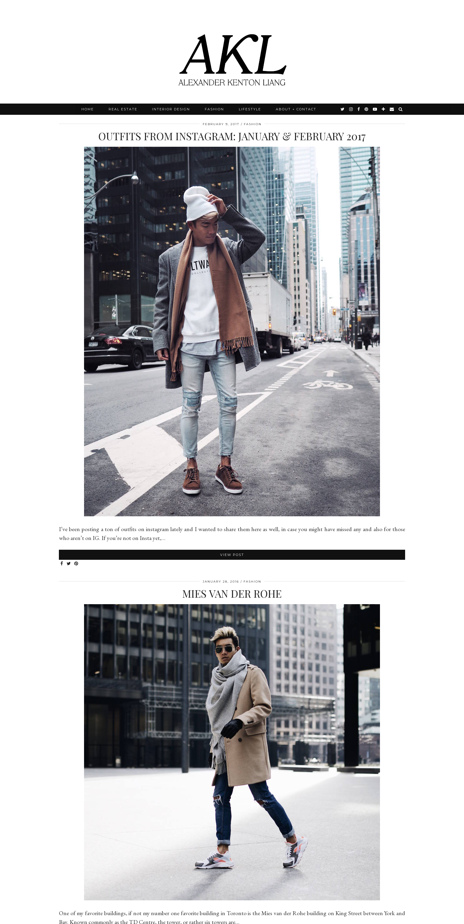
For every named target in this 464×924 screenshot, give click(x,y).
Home (87, 109)
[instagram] (351, 109)
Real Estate (123, 109)
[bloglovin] (384, 109)
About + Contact (296, 109)
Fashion (214, 109)
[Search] (401, 109)
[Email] (392, 109)
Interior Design (171, 109)
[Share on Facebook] (62, 563)
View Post (232, 555)
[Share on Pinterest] (76, 563)
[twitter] (343, 109)
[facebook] (358, 109)
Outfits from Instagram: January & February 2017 (232, 136)
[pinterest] (367, 109)
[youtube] (375, 109)
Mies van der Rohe (232, 593)
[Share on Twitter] (69, 563)
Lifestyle (250, 109)
